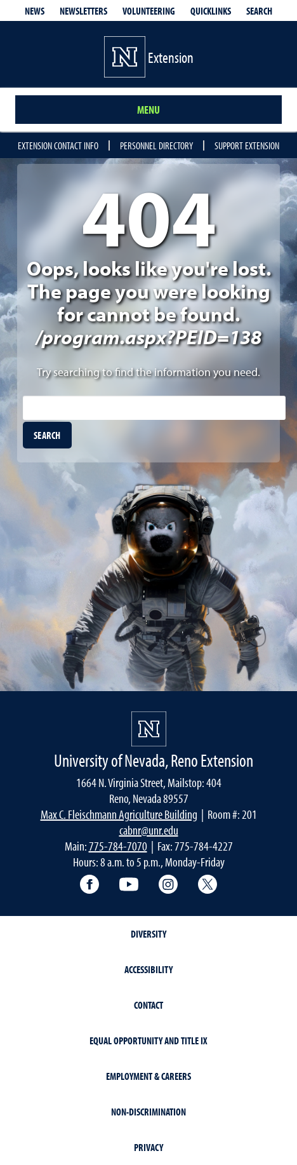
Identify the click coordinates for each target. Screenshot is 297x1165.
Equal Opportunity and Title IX (148, 1040)
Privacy (148, 1147)
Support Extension (246, 145)
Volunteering (148, 10)
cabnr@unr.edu (148, 830)
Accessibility (148, 969)
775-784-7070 (118, 846)
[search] (47, 435)
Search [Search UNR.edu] (259, 10)
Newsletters (83, 10)
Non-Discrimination (148, 1111)
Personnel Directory (156, 145)
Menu (148, 109)
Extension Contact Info (58, 145)
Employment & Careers (148, 1076)
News (34, 10)
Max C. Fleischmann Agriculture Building (119, 814)
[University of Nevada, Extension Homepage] (148, 728)
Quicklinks (210, 10)
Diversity (148, 933)
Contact (148, 1005)
